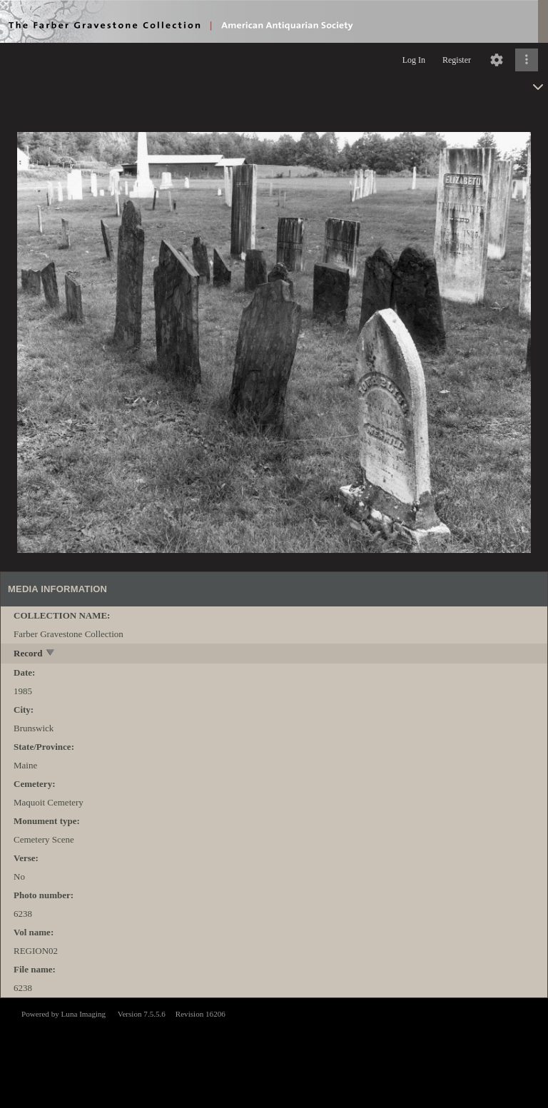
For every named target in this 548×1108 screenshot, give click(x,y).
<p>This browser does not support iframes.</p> (274, 1051)
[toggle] (51, 654)
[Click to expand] (526, 60)
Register (456, 60)
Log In (413, 60)
